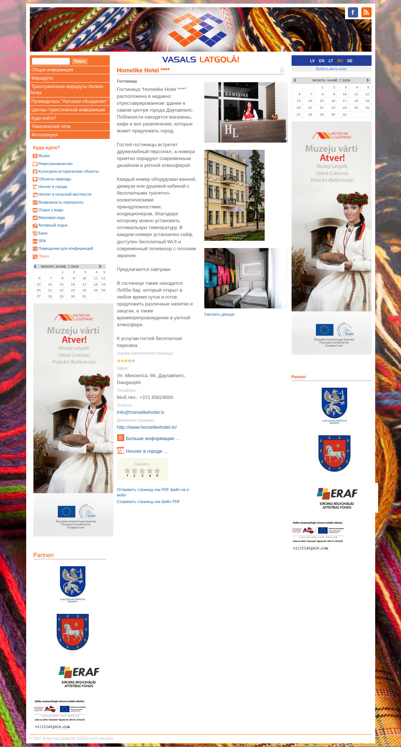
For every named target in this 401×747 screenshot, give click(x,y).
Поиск (43, 256)
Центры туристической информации (68, 109)
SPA (42, 241)
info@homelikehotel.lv (141, 412)
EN (322, 61)
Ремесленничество (55, 163)
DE (350, 61)
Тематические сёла (51, 126)
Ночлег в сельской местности (64, 194)
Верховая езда (51, 217)
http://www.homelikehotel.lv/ (147, 427)
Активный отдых (52, 225)
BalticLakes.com (331, 69)
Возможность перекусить (60, 202)
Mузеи (43, 155)
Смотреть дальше (219, 314)
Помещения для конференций (65, 248)
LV (312, 61)
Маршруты (42, 78)
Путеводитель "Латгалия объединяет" (70, 101)
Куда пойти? (44, 118)
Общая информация (52, 69)
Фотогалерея (45, 134)
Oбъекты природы (54, 179)
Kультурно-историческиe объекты (68, 171)
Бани (42, 233)
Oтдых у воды (50, 210)
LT (331, 61)
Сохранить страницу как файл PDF (148, 501)
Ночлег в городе (52, 186)
